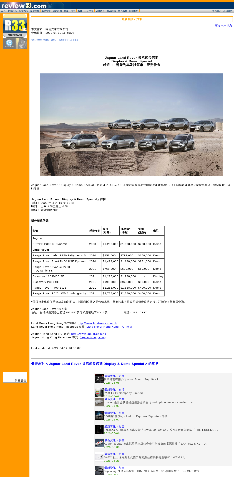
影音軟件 (34, 10)
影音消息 (12, 10)
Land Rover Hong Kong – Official (109, 326)
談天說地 (57, 10)
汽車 (73, 10)
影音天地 (23, 10)
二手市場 (88, 10)
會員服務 (122, 10)
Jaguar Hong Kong (93, 337)
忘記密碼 (227, 10)
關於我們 (133, 10)
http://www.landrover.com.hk (97, 323)
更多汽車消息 (223, 25)
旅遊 (66, 10)
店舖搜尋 (100, 10)
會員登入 (216, 10)
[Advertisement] (62, 398)
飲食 (80, 10)
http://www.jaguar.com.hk (88, 333)
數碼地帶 (46, 10)
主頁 (3, 10)
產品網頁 (111, 10)
